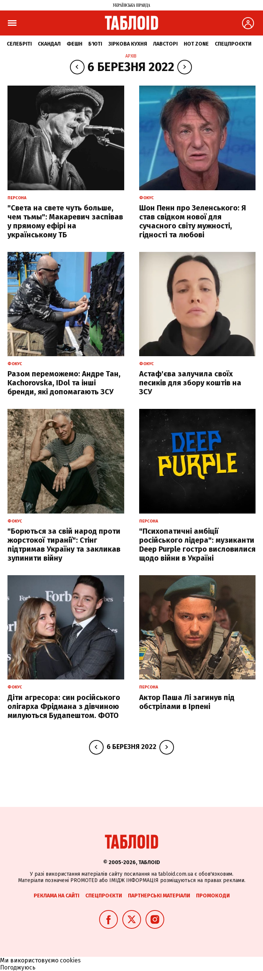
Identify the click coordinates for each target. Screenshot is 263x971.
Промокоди (213, 896)
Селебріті (19, 44)
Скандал (49, 44)
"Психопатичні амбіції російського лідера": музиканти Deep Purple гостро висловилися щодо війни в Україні (197, 544)
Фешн (74, 44)
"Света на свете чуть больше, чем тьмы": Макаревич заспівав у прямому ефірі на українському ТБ (65, 221)
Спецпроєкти (233, 44)
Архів (131, 56)
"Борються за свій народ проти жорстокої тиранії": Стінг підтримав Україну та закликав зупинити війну (63, 544)
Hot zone (196, 44)
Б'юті (95, 44)
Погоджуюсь (18, 967)
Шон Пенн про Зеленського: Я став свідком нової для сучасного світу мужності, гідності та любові (192, 221)
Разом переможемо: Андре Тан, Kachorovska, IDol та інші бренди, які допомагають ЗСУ (63, 382)
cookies (70, 960)
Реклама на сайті (56, 896)
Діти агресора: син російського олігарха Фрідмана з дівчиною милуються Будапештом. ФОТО (63, 706)
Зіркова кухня (127, 44)
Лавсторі (165, 44)
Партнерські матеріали (159, 896)
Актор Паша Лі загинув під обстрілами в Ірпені (187, 702)
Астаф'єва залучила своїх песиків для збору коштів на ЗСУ (190, 382)
